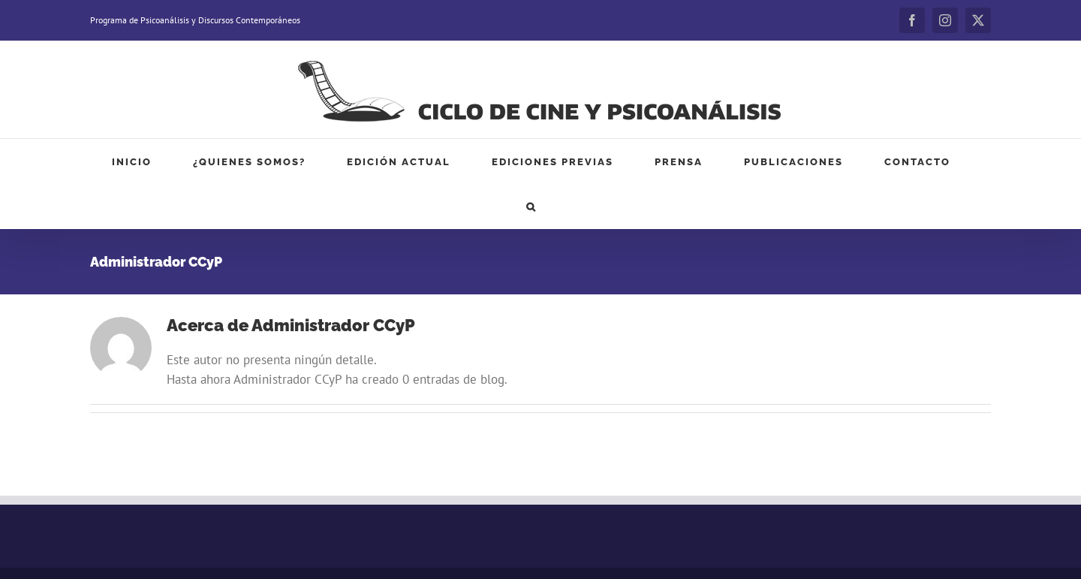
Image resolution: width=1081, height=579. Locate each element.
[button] (531, 206)
